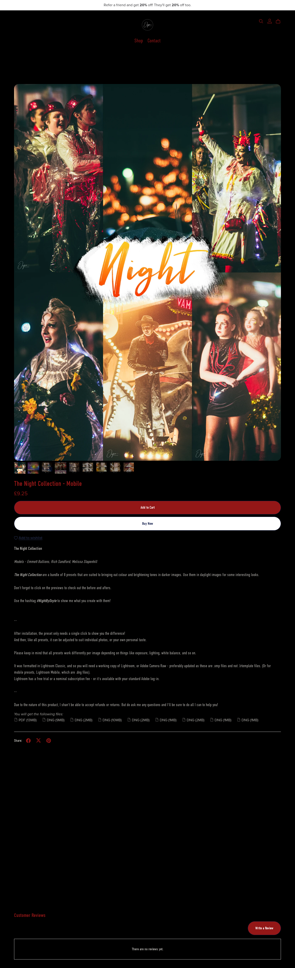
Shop (138, 41)
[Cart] (279, 21)
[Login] (269, 21)
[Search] (261, 21)
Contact (154, 41)
